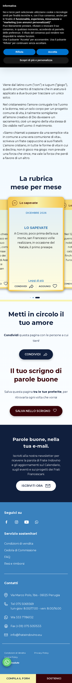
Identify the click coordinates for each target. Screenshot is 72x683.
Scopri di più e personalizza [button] (36, 60)
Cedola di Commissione (20, 550)
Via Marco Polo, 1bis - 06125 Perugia (35, 595)
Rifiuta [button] (19, 51)
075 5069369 (25, 604)
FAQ (7, 557)
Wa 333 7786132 (22, 617)
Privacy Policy (41, 653)
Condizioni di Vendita (15, 653)
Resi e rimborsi (14, 563)
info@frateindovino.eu (26, 635)
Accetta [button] (52, 51)
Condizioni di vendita (18, 543)
